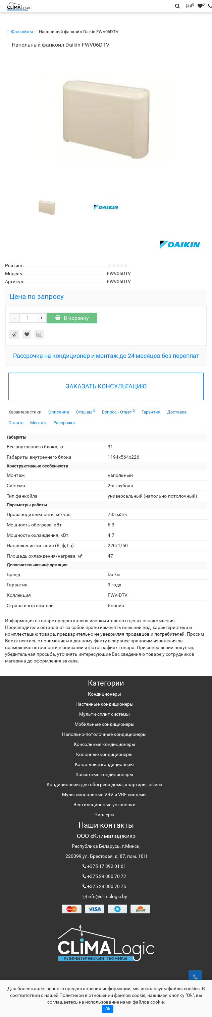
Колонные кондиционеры (104, 754)
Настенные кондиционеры (104, 704)
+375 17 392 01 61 (106, 866)
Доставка (177, 412)
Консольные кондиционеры (104, 744)
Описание (58, 412)
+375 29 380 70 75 (106, 886)
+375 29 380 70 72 (106, 876)
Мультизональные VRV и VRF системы (104, 794)
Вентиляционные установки (104, 804)
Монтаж (38, 422)
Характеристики (25, 412)
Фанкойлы (22, 31)
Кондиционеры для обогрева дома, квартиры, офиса (104, 784)
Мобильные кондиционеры (104, 724)
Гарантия (151, 412)
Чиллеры (104, 814)
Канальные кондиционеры (104, 764)
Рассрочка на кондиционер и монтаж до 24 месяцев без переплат (106, 355)
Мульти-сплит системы (104, 714)
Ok (107, 1009)
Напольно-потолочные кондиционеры (104, 734)
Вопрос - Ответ (118, 412)
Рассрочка (64, 422)
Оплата (15, 422)
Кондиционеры (104, 694)
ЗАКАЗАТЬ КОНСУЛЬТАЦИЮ (106, 386)
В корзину (72, 318)
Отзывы (85, 412)
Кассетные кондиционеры (104, 774)
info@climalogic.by (107, 896)
